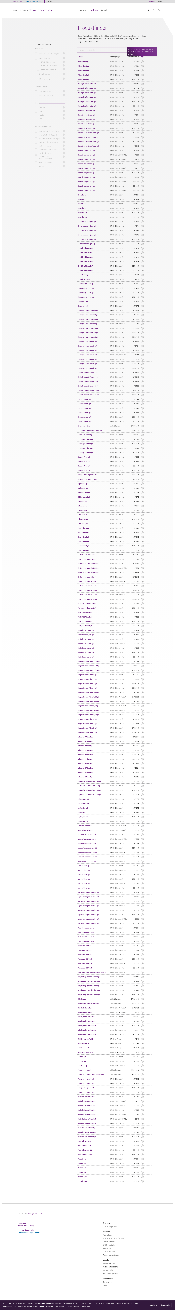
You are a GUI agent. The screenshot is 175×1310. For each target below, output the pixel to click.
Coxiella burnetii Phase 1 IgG (88, 377)
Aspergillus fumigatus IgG (87, 93)
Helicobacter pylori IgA (86, 630)
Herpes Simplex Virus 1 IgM (87, 684)
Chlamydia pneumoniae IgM (88, 333)
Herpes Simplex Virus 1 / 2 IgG (89, 666)
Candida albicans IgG (85, 257)
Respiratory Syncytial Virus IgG (89, 986)
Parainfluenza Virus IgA (86, 928)
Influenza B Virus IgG (85, 772)
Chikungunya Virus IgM (86, 293)
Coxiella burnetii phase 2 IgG (88, 386)
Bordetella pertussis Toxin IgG (88, 142)
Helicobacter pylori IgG (86, 639)
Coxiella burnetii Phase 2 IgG (88, 382)
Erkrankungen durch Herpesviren (50, 131)
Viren (40, 111)
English (159, 2)
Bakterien (42, 108)
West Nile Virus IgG (84, 1141)
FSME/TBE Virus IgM (85, 621)
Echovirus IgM (83, 519)
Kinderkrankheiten (45, 146)
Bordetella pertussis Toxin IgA (88, 133)
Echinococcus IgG (84, 493)
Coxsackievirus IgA (84, 399)
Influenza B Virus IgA (85, 764)
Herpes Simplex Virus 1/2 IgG (88, 697)
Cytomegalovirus (84, 426)
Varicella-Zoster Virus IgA (87, 1128)
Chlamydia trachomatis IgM (87, 364)
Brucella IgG (82, 204)
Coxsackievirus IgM (84, 417)
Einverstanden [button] (165, 1305)
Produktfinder (108, 1235)
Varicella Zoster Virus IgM (87, 1119)
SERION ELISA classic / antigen (114, 1238)
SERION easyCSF (83, 1043)
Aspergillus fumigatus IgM (87, 102)
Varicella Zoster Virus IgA (86, 1097)
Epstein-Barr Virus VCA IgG (87, 577)
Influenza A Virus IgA (85, 737)
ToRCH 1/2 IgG (83, 1066)
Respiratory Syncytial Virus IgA (89, 977)
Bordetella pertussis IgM (86, 128)
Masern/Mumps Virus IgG (87, 861)
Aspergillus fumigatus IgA (87, 84)
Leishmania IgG (83, 799)
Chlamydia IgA (83, 302)
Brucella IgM (82, 213)
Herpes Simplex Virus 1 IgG (87, 675)
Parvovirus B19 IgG (84, 946)
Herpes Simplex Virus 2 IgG (87, 719)
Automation (107, 1248)
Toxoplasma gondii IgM (86, 1088)
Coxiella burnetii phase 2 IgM (88, 395)
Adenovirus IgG (83, 71)
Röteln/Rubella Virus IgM (87, 1026)
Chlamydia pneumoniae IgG (88, 319)
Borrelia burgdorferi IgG (86, 150)
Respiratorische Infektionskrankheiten (46, 158)
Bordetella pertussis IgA (86, 111)
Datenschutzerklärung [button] (81, 1306)
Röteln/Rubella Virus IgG (86, 1017)
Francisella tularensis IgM (87, 608)
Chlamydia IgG (83, 306)
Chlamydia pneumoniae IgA (88, 310)
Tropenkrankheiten (45, 162)
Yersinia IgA (82, 1159)
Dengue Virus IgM (84, 466)
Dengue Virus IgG (84, 457)
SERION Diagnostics (110, 1227)
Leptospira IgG (83, 808)
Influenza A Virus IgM (85, 755)
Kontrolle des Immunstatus (48, 149)
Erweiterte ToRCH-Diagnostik (48, 135)
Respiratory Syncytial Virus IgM (89, 995)
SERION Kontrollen (109, 1245)
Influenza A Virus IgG (85, 746)
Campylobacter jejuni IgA (87, 222)
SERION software (109, 1252)
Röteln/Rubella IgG (85, 1008)
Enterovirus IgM (83, 546)
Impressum (22, 1223)
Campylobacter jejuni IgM (87, 239)
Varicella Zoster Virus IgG (86, 1101)
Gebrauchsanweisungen (111, 1255)
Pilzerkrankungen (45, 153)
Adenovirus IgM (83, 79)
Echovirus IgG (82, 510)
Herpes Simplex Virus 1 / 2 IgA (89, 661)
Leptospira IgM (83, 817)
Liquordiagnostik (109, 1242)
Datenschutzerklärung (26, 1225)
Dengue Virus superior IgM (87, 475)
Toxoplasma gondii (84, 1070)
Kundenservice (108, 1270)
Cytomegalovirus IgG (85, 435)
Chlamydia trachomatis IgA (87, 342)
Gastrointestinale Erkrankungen (49, 138)
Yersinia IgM (82, 1177)
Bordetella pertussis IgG (86, 119)
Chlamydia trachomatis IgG (87, 350)
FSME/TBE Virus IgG (85, 613)
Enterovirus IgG (83, 537)
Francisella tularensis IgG (87, 604)
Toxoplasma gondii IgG (86, 1079)
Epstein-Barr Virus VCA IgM (87, 590)
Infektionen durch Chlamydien (49, 142)
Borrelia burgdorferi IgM (86, 173)
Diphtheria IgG (83, 484)
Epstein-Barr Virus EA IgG (86, 555)
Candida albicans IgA (85, 248)
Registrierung (107, 1282)
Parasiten (42, 115)
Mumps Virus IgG (84, 866)
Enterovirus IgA (83, 528)
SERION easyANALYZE (85, 1039)
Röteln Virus (82, 999)
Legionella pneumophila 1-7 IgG (89, 781)
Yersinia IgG (82, 1168)
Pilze (40, 119)
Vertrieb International (110, 1267)
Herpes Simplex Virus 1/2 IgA (88, 692)
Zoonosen (42, 166)
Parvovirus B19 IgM (85, 959)
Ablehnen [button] (153, 1305)
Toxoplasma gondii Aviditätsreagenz (91, 1075)
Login (105, 1285)
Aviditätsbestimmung (46, 91)
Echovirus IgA (82, 501)
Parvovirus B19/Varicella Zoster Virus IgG (92, 972)
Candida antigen (83, 275)
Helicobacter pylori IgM (86, 653)
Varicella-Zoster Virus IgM (87, 1137)
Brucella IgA (82, 195)
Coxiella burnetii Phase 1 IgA (88, 373)
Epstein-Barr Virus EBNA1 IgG (88, 564)
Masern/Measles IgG (85, 826)
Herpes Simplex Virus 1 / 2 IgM (89, 670)
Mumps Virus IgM (84, 879)
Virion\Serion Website (26, 1230)
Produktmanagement (110, 1274)
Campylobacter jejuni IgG (87, 230)
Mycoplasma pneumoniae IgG (88, 901)
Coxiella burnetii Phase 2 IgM (88, 390)
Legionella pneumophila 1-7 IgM (89, 790)
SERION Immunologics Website (29, 1232)
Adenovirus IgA (83, 62)
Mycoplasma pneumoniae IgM (88, 915)
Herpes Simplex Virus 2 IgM (87, 728)
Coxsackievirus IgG (84, 408)
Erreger (80, 57)
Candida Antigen (84, 279)
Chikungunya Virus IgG (86, 284)
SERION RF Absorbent (46, 95)
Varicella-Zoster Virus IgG (87, 1132)
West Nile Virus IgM (85, 1150)
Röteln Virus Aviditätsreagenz (88, 1003)
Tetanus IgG (82, 1057)
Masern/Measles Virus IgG (87, 835)
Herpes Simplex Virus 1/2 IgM (88, 710)
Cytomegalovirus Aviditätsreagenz (90, 430)
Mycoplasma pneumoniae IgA (88, 892)
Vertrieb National (109, 1264)
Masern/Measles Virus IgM (87, 848)
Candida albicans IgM (85, 266)
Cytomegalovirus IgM (85, 444)
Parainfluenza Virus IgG (86, 937)
